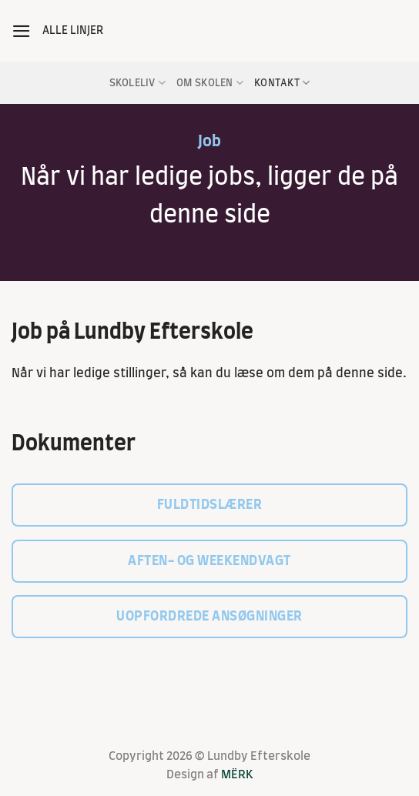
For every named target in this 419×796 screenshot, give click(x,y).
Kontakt (282, 82)
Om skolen (209, 82)
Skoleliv (137, 82)
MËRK (237, 775)
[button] (22, 31)
